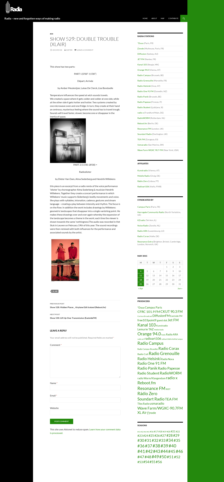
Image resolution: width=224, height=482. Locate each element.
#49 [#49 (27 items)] (155, 456)
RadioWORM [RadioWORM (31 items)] (171, 373)
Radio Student (143, 107)
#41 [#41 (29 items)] (141, 451)
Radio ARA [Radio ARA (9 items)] (172, 334)
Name (53, 383)
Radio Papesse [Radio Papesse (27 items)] (169, 368)
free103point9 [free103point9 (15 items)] (146, 320)
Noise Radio (143, 225)
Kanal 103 (142, 64)
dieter (69, 50)
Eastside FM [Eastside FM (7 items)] (176, 316)
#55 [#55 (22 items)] (152, 462)
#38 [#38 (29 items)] (156, 445)
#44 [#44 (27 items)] (164, 451)
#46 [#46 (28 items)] (179, 451)
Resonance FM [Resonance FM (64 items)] (151, 388)
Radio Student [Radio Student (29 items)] (148, 373)
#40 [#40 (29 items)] (172, 445)
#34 (51, 34)
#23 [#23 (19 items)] (140, 435)
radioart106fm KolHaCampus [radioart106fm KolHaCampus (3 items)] (172, 339)
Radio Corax (143, 236)
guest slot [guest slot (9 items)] (162, 320)
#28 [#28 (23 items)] (169, 435)
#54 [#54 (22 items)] (146, 462)
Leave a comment (85, 50)
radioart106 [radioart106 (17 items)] (153, 338)
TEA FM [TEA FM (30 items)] (171, 399)
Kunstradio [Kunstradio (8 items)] (162, 325)
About (154, 18)
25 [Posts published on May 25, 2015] (141, 284)
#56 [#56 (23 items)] (159, 462)
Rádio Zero (142, 181)
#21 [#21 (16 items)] (173, 431)
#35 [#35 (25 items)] (177, 440)
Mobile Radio (143, 176)
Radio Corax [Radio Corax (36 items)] (168, 348)
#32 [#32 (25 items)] (155, 440)
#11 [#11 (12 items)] (138, 432)
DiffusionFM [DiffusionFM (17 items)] (161, 315)
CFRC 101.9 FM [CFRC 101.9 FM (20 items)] (148, 312)
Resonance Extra (145, 241)
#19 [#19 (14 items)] (164, 431)
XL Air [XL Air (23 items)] (142, 413)
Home (145, 18)
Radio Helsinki (144, 86)
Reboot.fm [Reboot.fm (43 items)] (146, 382)
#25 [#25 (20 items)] (151, 435)
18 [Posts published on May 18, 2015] (141, 280)
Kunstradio (142, 170)
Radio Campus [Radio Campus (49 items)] (150, 343)
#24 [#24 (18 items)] (145, 435)
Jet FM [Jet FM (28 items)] (173, 320)
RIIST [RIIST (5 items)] (168, 389)
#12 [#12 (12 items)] (142, 432)
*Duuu (140, 43)
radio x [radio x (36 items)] (171, 377)
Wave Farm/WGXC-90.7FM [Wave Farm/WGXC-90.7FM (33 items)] (160, 408)
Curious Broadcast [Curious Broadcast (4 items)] (144, 316)
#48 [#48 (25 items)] (148, 457)
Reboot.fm (142, 123)
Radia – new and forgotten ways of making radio (32, 18)
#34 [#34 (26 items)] (169, 440)
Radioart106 (143, 186)
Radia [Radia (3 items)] (163, 335)
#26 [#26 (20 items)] (157, 435)
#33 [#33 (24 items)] (162, 440)
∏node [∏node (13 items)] (151, 412)
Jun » (180, 288)
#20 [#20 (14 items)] (168, 431)
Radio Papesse (144, 102)
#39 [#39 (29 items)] (164, 445)
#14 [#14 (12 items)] (145, 432)
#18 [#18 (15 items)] (160, 431)
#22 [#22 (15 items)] (178, 431)
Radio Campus (144, 75)
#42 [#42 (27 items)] (149, 451)
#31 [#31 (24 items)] (148, 440)
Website (54, 408)
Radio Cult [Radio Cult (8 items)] (142, 354)
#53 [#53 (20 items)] (140, 462)
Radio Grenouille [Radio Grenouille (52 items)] (164, 353)
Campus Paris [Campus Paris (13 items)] (153, 307)
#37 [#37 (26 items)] (148, 446)
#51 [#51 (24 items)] (170, 457)
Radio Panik (142, 96)
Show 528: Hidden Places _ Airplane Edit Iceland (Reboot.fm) (85, 305)
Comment (56, 344)
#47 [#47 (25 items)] (140, 457)
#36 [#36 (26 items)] (141, 446)
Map (162, 18)
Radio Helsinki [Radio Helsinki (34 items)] (149, 358)
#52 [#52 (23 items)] (177, 457)
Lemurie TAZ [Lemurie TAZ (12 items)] (145, 329)
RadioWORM (143, 118)
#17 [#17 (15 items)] (156, 431)
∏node (140, 48)
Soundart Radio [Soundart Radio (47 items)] (151, 398)
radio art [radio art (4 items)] (140, 339)
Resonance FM (144, 128)
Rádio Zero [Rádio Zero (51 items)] (147, 393)
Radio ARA (142, 231)
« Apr (140, 288)
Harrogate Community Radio (150, 212)
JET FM (140, 59)
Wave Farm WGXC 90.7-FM (150, 150)
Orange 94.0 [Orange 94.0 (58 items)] (149, 333)
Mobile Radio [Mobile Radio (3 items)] (159, 330)
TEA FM (141, 139)
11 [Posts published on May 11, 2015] (141, 275)
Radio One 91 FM (145, 91)
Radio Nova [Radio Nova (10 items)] (167, 359)
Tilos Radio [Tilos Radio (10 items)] (143, 403)
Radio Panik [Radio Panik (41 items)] (147, 368)
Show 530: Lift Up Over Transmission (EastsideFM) (85, 316)
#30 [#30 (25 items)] (140, 440)
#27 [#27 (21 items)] (163, 435)
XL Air (55, 291)
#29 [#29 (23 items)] (176, 435)
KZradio (141, 220)
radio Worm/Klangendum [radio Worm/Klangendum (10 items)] (151, 378)
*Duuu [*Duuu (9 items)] (140, 307)
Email (53, 395)
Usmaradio (142, 144)
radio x (140, 112)
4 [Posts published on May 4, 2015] (140, 271)
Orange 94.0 (143, 70)
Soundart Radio (144, 134)
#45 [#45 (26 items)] (171, 451)
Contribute (173, 18)
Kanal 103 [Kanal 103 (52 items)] (146, 324)
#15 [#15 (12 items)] (148, 432)
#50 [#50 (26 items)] (162, 456)
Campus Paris (143, 207)
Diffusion (141, 54)
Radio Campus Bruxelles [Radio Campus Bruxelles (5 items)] (147, 349)
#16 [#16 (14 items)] (151, 431)
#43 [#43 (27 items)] (156, 451)
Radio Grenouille (145, 80)
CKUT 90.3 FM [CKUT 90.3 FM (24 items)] (171, 311)
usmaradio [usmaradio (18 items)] (157, 403)
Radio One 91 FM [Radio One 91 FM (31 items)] (151, 363)
